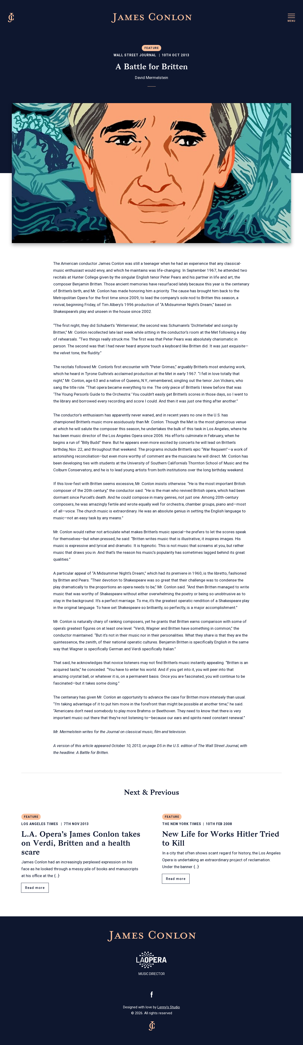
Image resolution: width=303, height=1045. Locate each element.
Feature (151, 48)
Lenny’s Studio (168, 1007)
